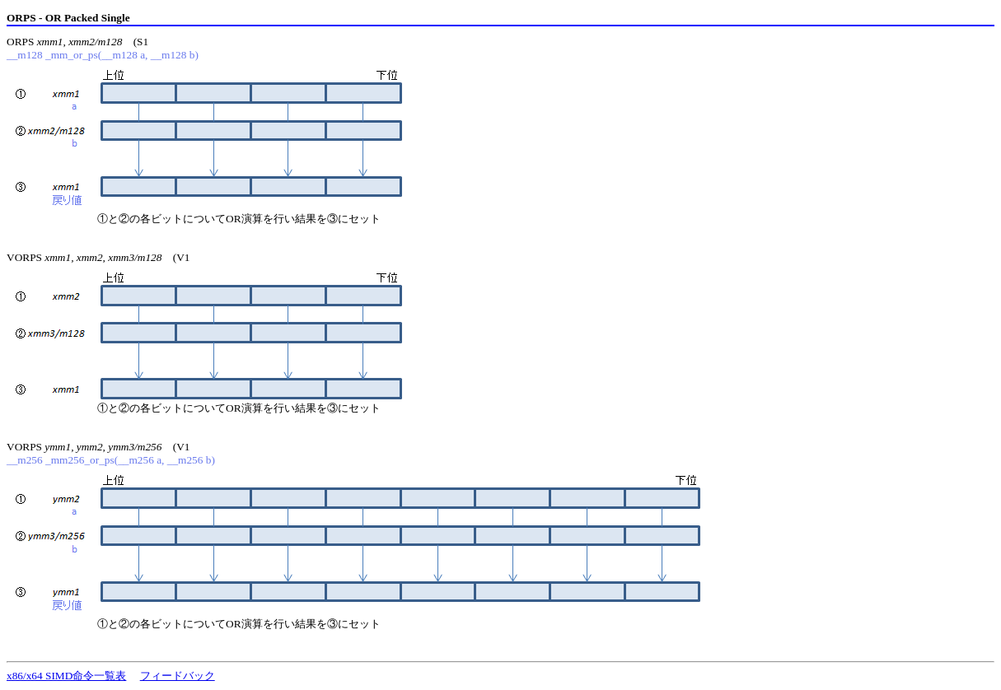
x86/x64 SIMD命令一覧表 (66, 675)
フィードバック (177, 675)
